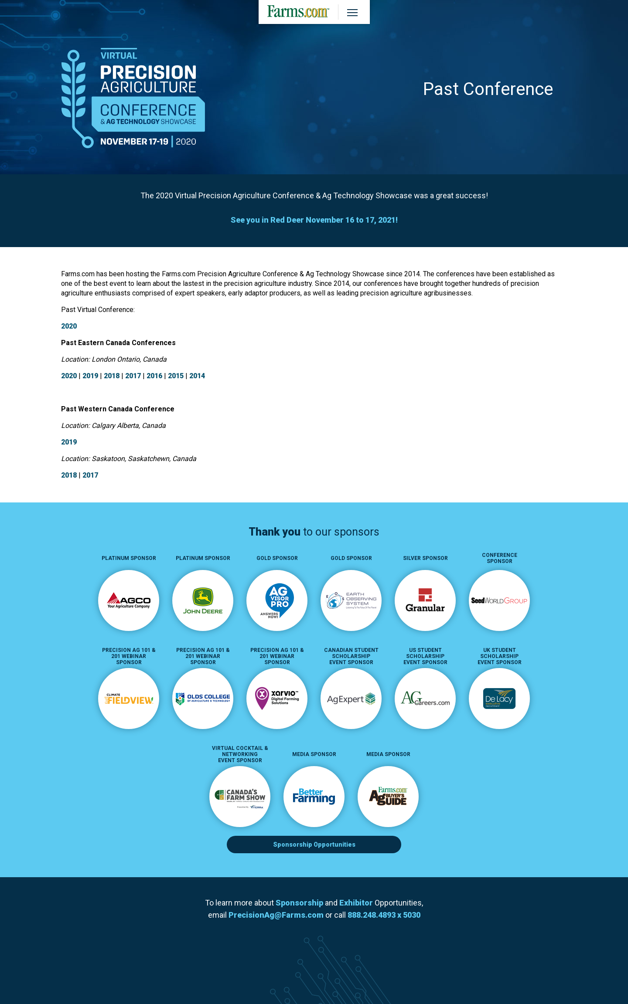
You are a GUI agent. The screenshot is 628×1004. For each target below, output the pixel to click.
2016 (154, 376)
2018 (111, 376)
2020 (69, 326)
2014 (197, 376)
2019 (90, 376)
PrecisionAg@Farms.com (276, 914)
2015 (176, 376)
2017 (133, 376)
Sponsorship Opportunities (314, 844)
